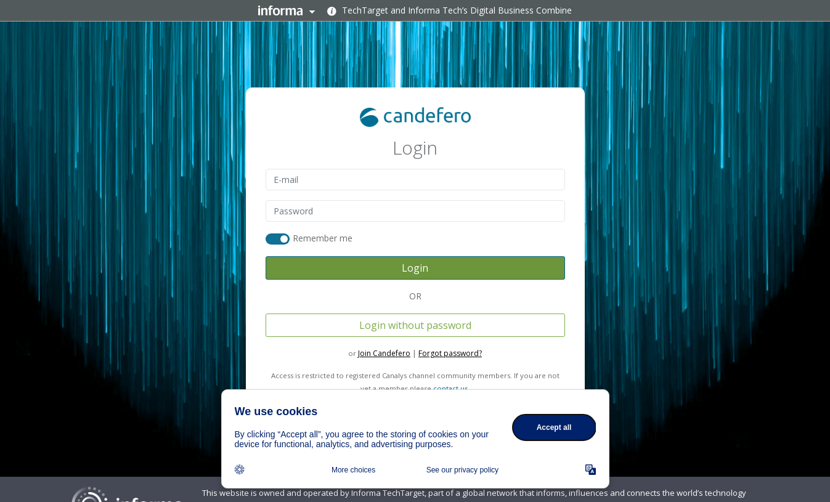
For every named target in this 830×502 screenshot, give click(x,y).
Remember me (322, 238)
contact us (450, 388)
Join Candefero (384, 353)
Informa (286, 10)
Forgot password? (450, 353)
